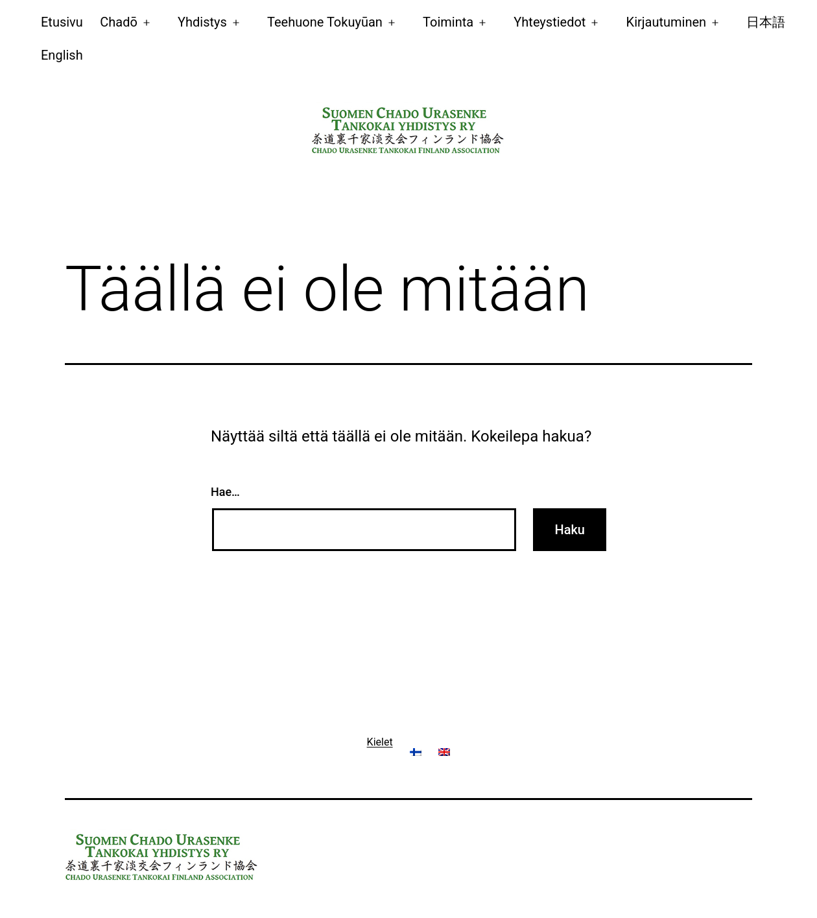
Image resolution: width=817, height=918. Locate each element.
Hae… (225, 492)
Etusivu (62, 22)
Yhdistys (202, 22)
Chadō (118, 22)
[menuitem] (61, 55)
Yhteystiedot (550, 22)
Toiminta (448, 22)
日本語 (765, 22)
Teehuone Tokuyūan (325, 22)
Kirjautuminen (666, 22)
